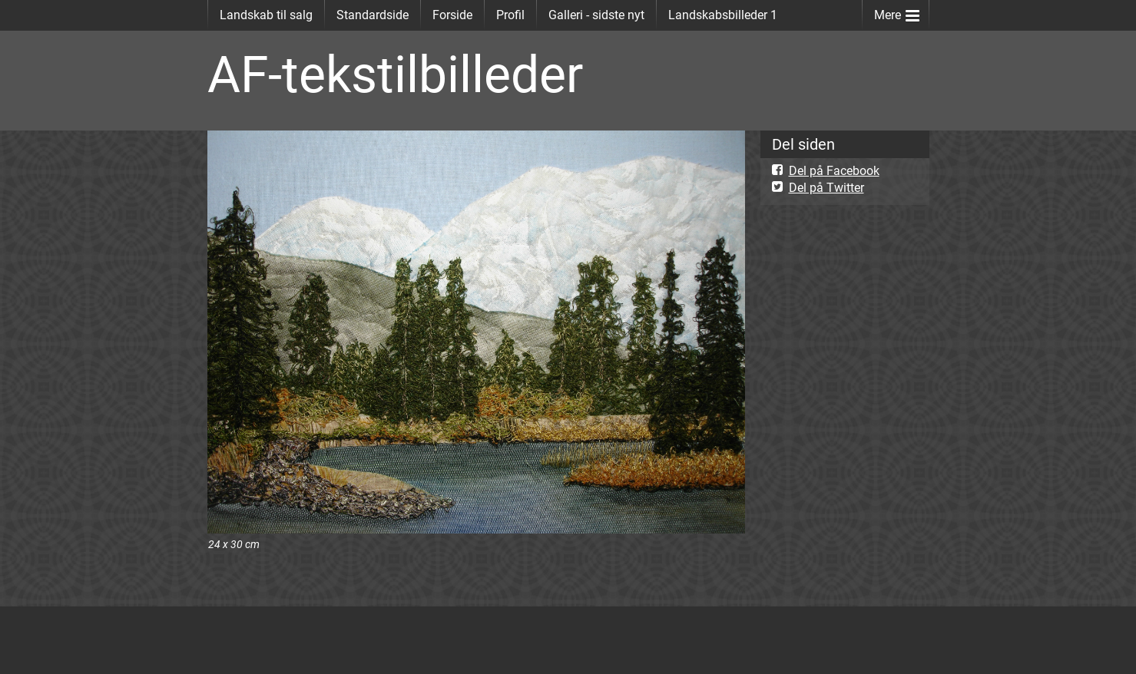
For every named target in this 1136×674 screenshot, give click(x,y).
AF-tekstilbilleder (395, 74)
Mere (896, 12)
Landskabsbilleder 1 (722, 15)
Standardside (372, 15)
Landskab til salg (266, 15)
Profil (510, 15)
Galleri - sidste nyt (596, 15)
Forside (452, 15)
